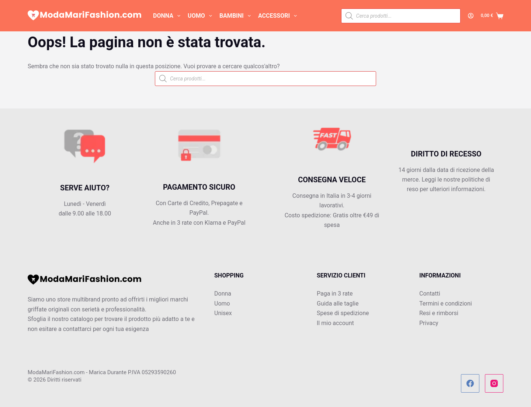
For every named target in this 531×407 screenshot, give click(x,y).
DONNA (168, 15)
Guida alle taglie (337, 303)
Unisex (223, 313)
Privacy (428, 323)
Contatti (429, 293)
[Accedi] (470, 15)
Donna (222, 293)
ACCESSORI (279, 15)
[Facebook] (470, 383)
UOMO (201, 15)
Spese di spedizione (343, 313)
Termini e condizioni (445, 303)
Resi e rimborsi (438, 313)
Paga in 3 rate (335, 293)
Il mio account (335, 323)
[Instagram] (494, 383)
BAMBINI (236, 15)
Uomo (222, 303)
